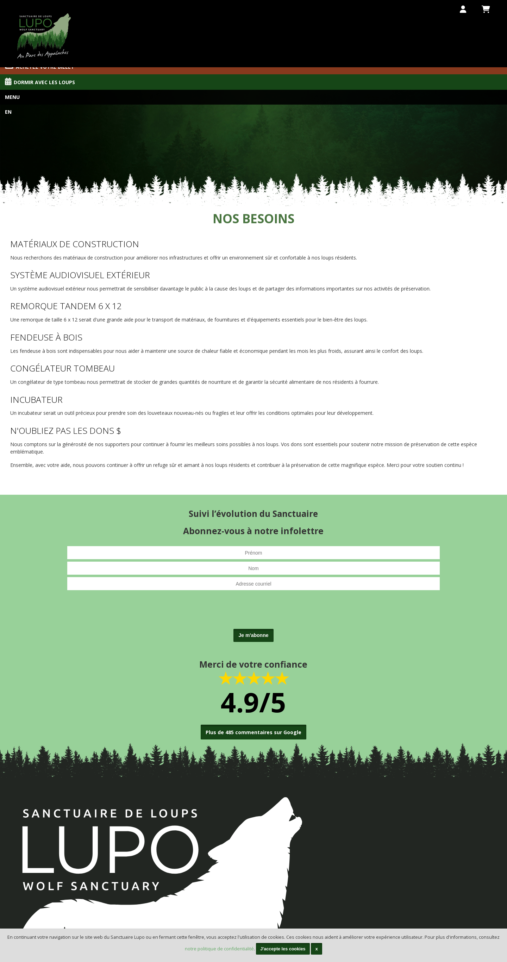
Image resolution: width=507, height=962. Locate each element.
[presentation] (253, 612)
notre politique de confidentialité (219, 949)
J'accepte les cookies (282, 949)
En (8, 111)
